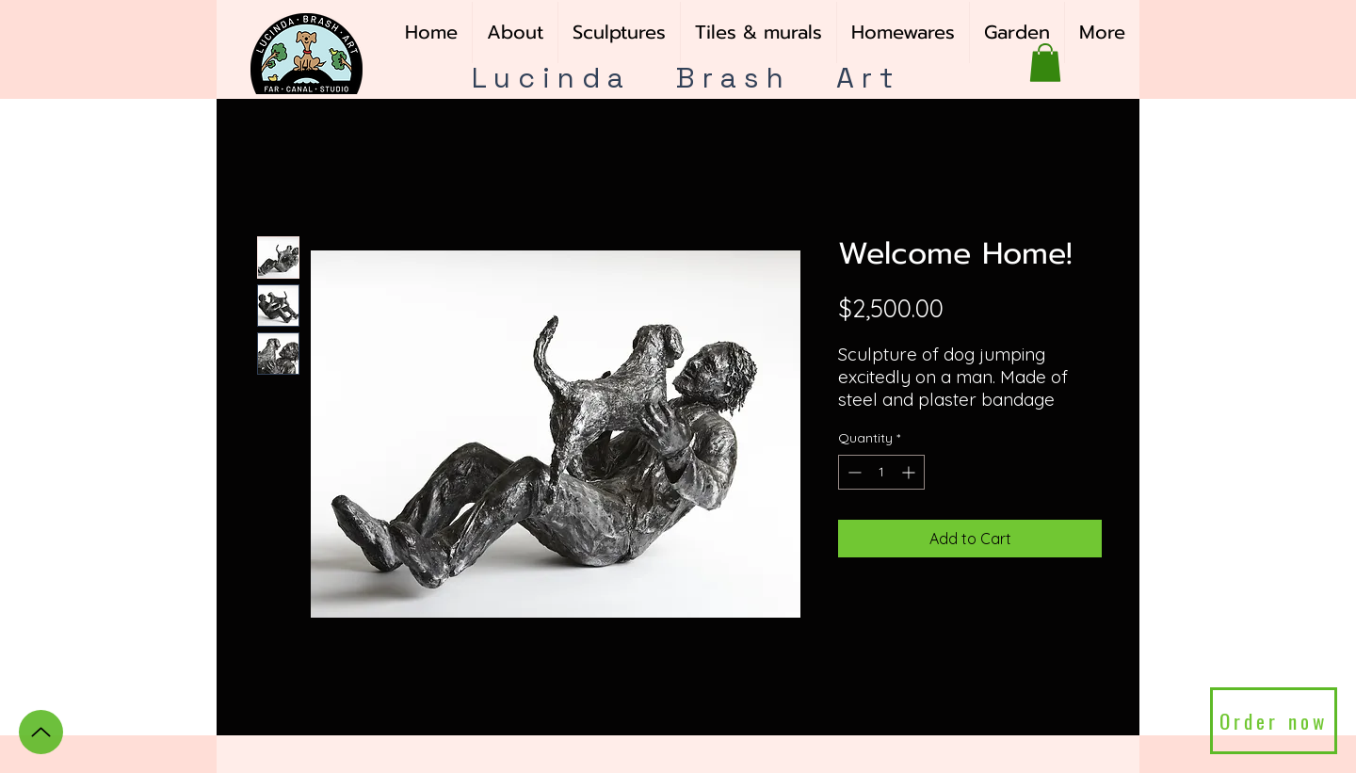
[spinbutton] (881, 472)
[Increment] (910, 472)
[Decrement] (852, 472)
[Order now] (1273, 720)
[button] (619, 32)
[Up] (41, 732)
